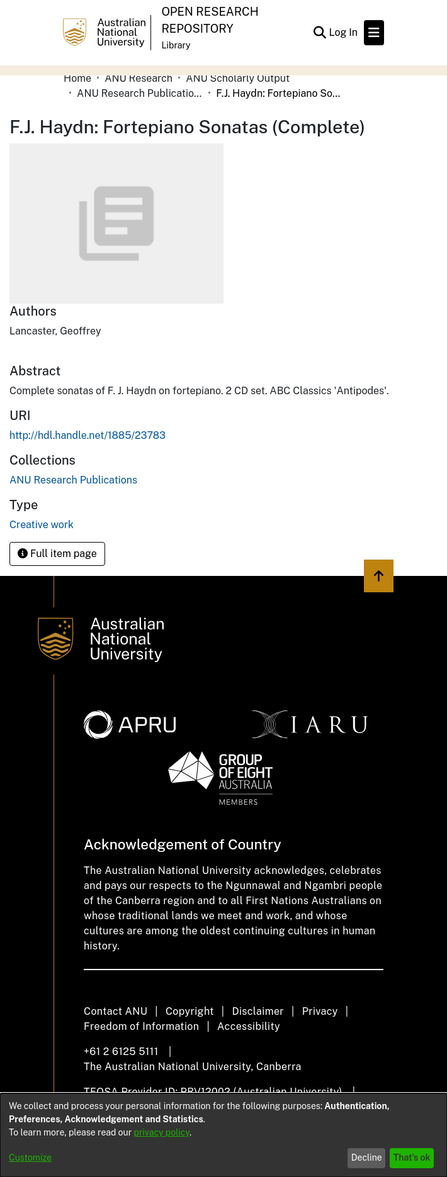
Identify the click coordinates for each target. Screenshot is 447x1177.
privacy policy (162, 1132)
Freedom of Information (141, 1026)
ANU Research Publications (140, 93)
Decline (366, 1157)
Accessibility (248, 1026)
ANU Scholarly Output (238, 78)
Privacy (320, 1011)
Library (175, 45)
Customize (30, 1157)
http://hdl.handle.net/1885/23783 (87, 435)
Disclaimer (258, 1011)
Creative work (41, 525)
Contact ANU (115, 1011)
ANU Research (139, 78)
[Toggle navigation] (374, 32)
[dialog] (223, 1135)
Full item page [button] (57, 554)
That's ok (412, 1157)
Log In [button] (344, 32)
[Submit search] (319, 32)
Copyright (190, 1011)
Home (77, 78)
